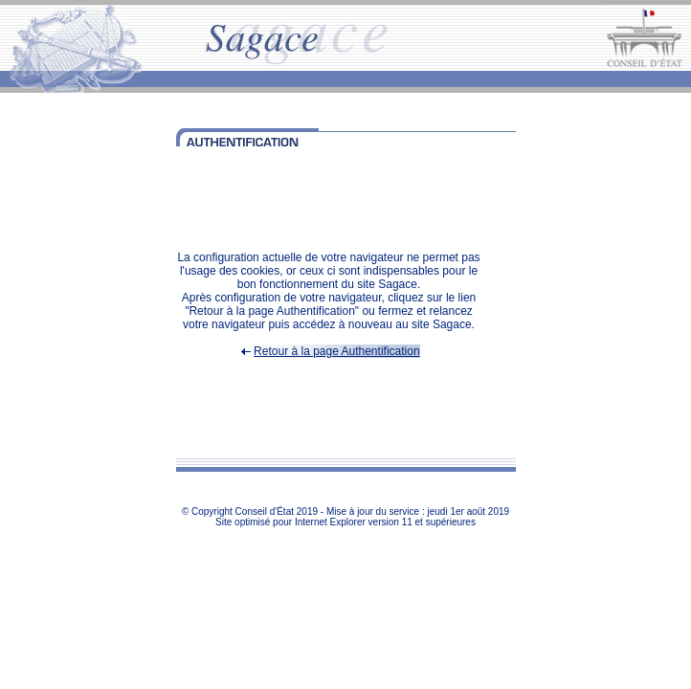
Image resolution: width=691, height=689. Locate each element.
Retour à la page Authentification (336, 351)
